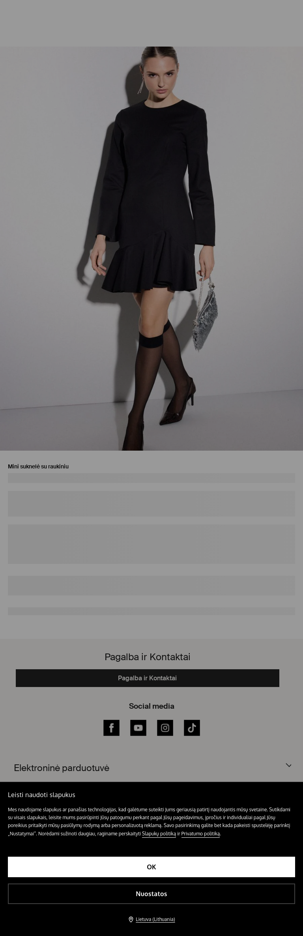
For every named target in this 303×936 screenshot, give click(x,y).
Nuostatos (151, 894)
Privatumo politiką (200, 834)
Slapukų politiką (159, 834)
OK (151, 867)
